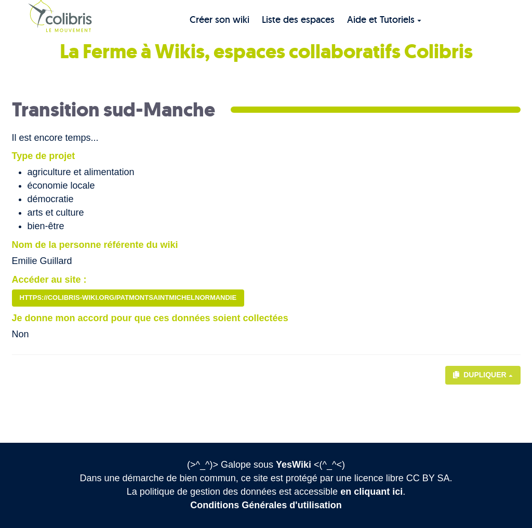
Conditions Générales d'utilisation (265, 505)
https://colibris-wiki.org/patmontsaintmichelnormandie (128, 297)
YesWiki (293, 464)
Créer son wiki (219, 19)
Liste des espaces (298, 19)
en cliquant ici (371, 491)
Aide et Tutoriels (384, 19)
